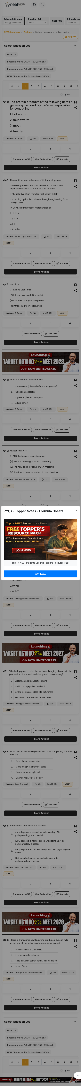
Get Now (40, 574)
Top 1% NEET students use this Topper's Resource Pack (40, 562)
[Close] (76, 510)
